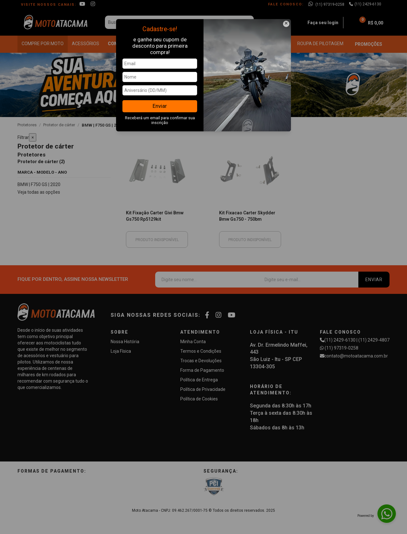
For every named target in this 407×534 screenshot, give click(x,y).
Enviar (160, 106)
